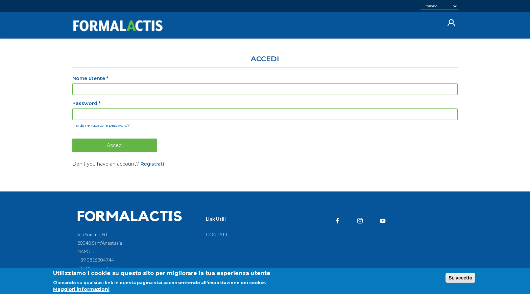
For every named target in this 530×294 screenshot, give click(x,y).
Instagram (367, 220)
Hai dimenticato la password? (101, 125)
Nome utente (90, 78)
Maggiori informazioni (81, 291)
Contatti (218, 234)
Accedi (115, 145)
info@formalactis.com (99, 268)
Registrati (152, 164)
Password (86, 103)
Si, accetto (460, 279)
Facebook (345, 220)
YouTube (390, 220)
